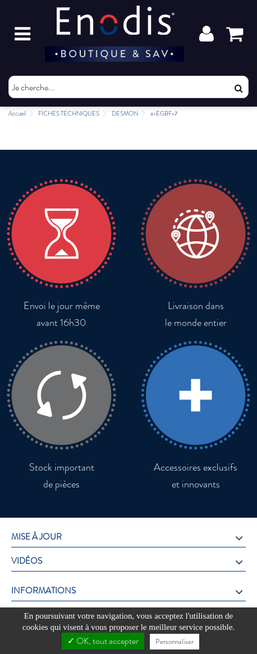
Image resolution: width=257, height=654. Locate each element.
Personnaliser (174, 641)
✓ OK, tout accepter (103, 640)
